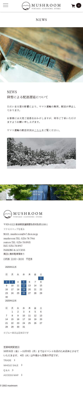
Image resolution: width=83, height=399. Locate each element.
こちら (38, 130)
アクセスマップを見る (14, 229)
